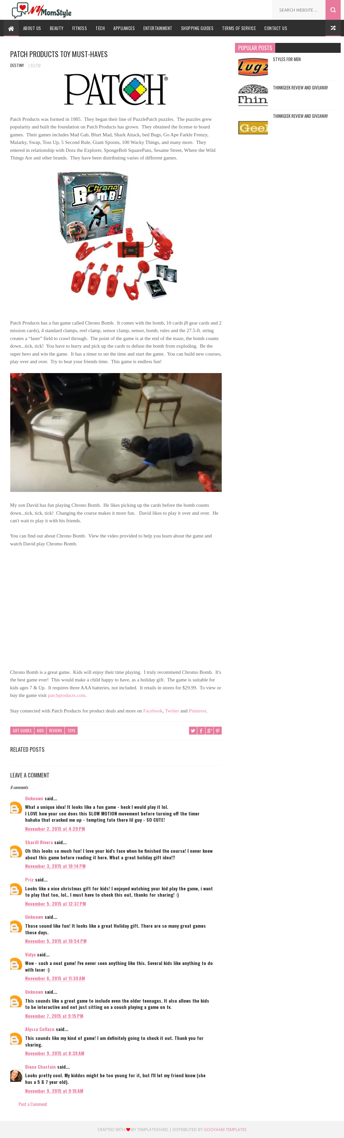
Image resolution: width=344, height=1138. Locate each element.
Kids (40, 730)
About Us (32, 28)
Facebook (152, 710)
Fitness (79, 28)
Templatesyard (152, 1129)
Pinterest (197, 710)
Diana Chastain (40, 1066)
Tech (100, 28)
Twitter (172, 710)
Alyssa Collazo (40, 1028)
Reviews (55, 730)
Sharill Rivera (39, 842)
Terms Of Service (239, 28)
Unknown (34, 798)
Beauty (57, 28)
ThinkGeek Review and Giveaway (300, 87)
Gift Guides (22, 730)
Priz (29, 879)
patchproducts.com (67, 695)
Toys (71, 730)
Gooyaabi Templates (225, 1129)
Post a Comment (33, 1103)
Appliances (124, 28)
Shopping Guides (197, 28)
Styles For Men (287, 59)
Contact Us (275, 28)
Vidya (30, 954)
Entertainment (157, 28)
